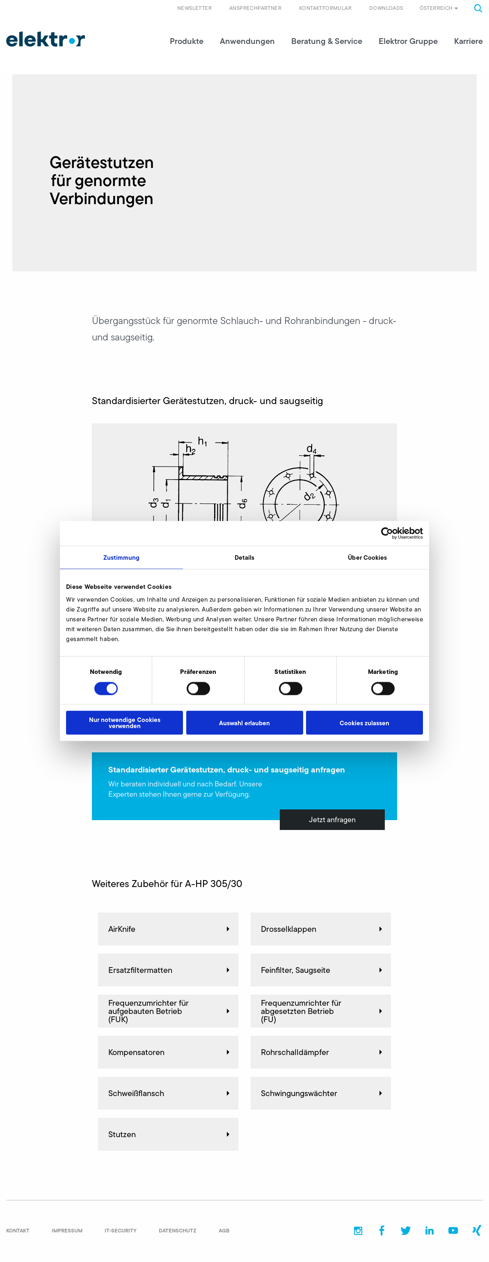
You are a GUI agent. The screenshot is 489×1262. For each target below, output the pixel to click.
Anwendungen (247, 41)
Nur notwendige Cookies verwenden (124, 723)
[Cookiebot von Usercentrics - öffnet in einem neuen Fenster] (387, 533)
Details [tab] (245, 557)
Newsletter (194, 8)
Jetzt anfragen (332, 819)
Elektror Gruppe (408, 41)
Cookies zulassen (364, 722)
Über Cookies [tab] (367, 557)
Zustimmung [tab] (121, 557)
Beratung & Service (326, 41)
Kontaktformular (325, 8)
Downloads (386, 8)
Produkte (186, 41)
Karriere (468, 41)
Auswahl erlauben (244, 722)
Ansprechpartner (255, 8)
